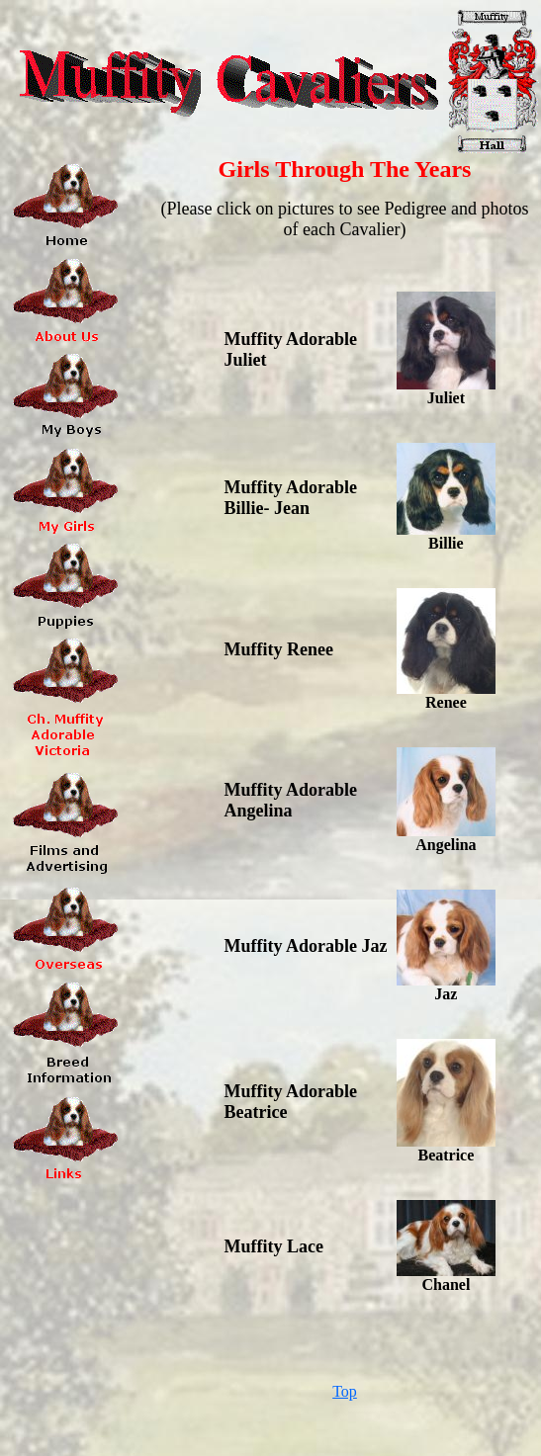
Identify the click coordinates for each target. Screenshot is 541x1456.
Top (344, 1391)
